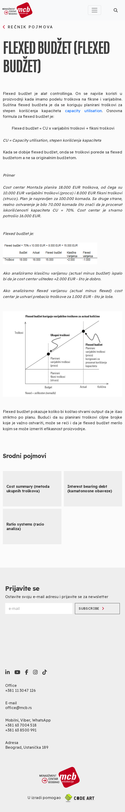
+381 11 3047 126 (20, 690)
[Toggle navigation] (94, 10)
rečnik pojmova (28, 27)
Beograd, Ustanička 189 (26, 747)
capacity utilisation (83, 110)
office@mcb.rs (18, 707)
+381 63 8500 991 (21, 730)
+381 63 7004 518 (21, 725)
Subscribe (91, 608)
